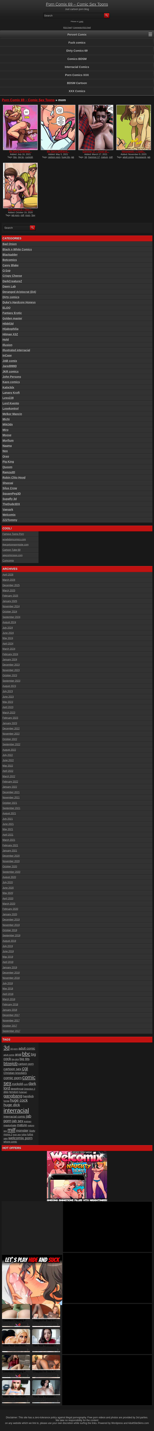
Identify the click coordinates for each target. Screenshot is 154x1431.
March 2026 (9, 580)
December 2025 (11, 585)
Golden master (12, 318)
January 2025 (10, 601)
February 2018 (10, 1004)
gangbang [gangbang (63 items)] (13, 1095)
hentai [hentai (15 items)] (6, 1101)
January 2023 (10, 723)
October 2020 (10, 866)
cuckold (29, 157)
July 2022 (8, 755)
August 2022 (9, 749)
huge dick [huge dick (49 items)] (12, 1105)
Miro (6, 429)
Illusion (7, 345)
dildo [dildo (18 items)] (6, 1092)
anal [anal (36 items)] (18, 1054)
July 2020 (8, 882)
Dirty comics (11, 297)
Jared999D (10, 366)
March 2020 (9, 903)
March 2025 (9, 590)
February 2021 (10, 845)
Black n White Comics (17, 249)
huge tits (66, 157)
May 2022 (8, 765)
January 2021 (10, 850)
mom (27, 215)
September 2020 (11, 872)
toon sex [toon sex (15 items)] (17, 1134)
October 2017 (10, 1025)
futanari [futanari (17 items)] (23, 1092)
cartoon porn (54, 157)
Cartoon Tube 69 (11, 550)
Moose (7, 435)
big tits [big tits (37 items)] (24, 1059)
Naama (7, 445)
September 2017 (11, 1031)
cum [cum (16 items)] (26, 1084)
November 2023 (11, 670)
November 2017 (11, 1020)
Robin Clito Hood (14, 477)
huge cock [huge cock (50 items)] (19, 1100)
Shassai (8, 483)
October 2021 (10, 803)
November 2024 (11, 606)
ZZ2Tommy (10, 520)
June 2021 (8, 824)
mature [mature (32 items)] (22, 1125)
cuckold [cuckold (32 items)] (17, 1084)
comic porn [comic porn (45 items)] (13, 1078)
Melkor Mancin (12, 414)
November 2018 (11, 978)
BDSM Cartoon (77, 83)
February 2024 (10, 654)
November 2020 (11, 861)
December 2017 (11, 1015)
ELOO (7, 307)
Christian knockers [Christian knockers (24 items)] (15, 1073)
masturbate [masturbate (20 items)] (10, 1125)
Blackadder (10, 254)
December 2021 (11, 792)
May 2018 (8, 988)
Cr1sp (7, 270)
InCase (7, 355)
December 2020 (11, 855)
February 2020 (10, 909)
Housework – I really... (133, 151)
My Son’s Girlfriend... (20, 151)
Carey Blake (11, 265)
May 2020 (8, 893)
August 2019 (9, 941)
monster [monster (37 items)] (22, 1130)
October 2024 (10, 611)
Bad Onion (10, 244)
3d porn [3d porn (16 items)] (14, 1049)
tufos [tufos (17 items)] (23, 1134)
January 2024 (10, 659)
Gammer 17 (94, 157)
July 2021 (8, 818)
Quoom (7, 467)
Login (81, 22)
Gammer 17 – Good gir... (96, 151)
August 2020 (9, 877)
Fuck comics (77, 42)
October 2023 (10, 675)
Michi (6, 419)
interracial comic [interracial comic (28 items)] (14, 1116)
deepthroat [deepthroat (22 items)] (17, 1088)
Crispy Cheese (12, 275)
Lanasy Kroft (11, 392)
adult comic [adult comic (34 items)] (26, 1048)
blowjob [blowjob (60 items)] (11, 1063)
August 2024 (9, 622)
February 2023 (10, 718)
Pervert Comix (77, 34)
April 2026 (8, 574)
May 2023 (8, 702)
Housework (140, 157)
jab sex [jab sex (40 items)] (17, 1121)
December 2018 (11, 972)
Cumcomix (8, 560)
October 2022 (10, 739)
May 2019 (8, 956)
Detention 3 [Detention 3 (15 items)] (29, 1089)
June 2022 (8, 760)
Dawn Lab (9, 286)
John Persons (12, 376)
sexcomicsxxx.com (13, 555)
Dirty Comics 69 (77, 50)
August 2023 (9, 686)
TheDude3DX (11, 504)
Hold (6, 339)
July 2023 (8, 691)
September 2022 (11, 744)
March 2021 (9, 840)
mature (104, 157)
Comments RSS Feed (82, 28)
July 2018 (8, 983)
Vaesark (8, 509)
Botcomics (10, 259)
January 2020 (10, 914)
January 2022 (10, 787)
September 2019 (11, 935)
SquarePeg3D (12, 493)
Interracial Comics (77, 67)
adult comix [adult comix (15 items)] (9, 1055)
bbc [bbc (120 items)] (26, 1054)
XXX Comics (77, 91)
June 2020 (8, 887)
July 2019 (8, 946)
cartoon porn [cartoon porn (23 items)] (26, 1064)
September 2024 (11, 617)
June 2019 (8, 951)
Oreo (6, 456)
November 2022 (11, 733)
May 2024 (8, 638)
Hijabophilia (10, 328)
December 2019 (11, 919)
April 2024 (8, 643)
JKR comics (11, 371)
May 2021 (8, 829)
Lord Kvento (11, 403)
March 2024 (9, 649)
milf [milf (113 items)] (11, 1130)
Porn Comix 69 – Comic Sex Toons (77, 4)
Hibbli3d (8, 323)
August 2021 (9, 813)
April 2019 (8, 962)
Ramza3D (9, 472)
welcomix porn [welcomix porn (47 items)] (20, 1138)
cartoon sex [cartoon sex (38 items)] (12, 1069)
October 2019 (10, 930)
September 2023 (11, 680)
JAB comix (10, 360)
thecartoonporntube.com (16, 544)
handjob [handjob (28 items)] (28, 1096)
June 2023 (8, 696)
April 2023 (8, 707)
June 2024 (8, 633)
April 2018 (8, 994)
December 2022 (11, 728)
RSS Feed (67, 28)
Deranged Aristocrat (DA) (19, 291)
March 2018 (9, 999)
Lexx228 (8, 397)
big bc (21, 157)
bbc (15, 157)
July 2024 (8, 627)
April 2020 (8, 898)
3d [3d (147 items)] (7, 1048)
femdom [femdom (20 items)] (13, 1092)
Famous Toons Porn (13, 534)
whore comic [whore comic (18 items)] (10, 1141)
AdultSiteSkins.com (138, 1423)
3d (85, 157)
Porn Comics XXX (77, 75)
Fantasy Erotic (12, 313)
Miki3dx (8, 424)
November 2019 (11, 925)
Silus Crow (10, 488)
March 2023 (9, 712)
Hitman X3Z (10, 334)
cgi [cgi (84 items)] (25, 1068)
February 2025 (10, 595)
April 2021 (8, 834)
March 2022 (9, 776)
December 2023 (11, 664)
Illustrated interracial (16, 350)
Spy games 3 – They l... (20, 209)
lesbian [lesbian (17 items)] (27, 1121)
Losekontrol (11, 408)
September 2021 (11, 808)
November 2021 (11, 797)
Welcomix (9, 514)
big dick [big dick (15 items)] (15, 1059)
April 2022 (8, 771)
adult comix (128, 157)
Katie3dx (8, 387)
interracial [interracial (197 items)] (16, 1110)
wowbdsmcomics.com (14, 539)
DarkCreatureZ (12, 281)
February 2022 (10, 781)
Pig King (8, 461)
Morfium (8, 440)
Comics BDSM (77, 59)
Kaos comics (11, 382)
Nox (5, 451)
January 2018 (10, 1010)
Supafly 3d (10, 498)
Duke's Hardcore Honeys (19, 302)
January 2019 (10, 967)
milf (110, 157)
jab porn (15, 215)
